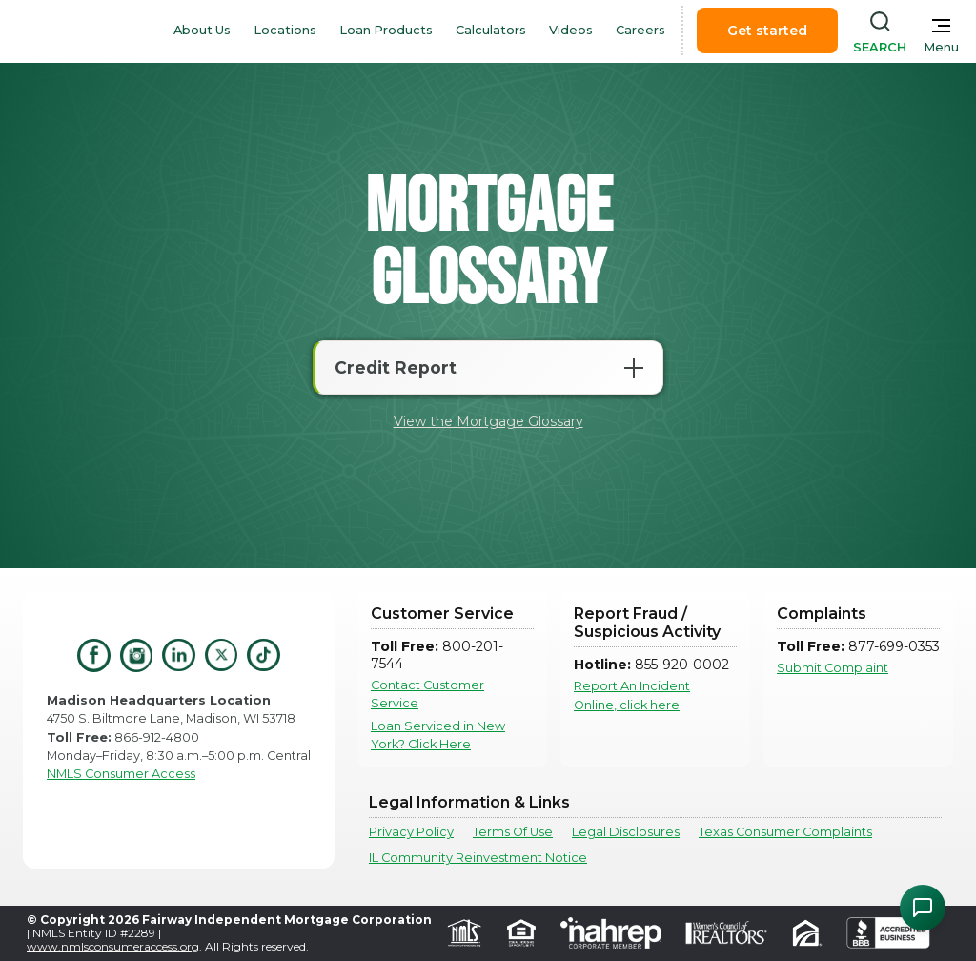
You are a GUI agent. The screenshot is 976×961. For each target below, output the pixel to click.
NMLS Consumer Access (121, 774)
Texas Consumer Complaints (785, 832)
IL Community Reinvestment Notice (478, 857)
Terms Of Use (513, 832)
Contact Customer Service (427, 694)
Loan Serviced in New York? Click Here (438, 735)
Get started (767, 30)
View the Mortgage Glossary (488, 421)
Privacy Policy (411, 832)
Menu (941, 47)
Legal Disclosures (626, 832)
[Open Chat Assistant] (923, 907)
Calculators (491, 30)
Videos (571, 30)
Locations (285, 30)
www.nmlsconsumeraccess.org (113, 946)
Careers (640, 30)
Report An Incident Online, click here (632, 695)
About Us (202, 30)
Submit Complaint (832, 668)
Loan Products (386, 30)
